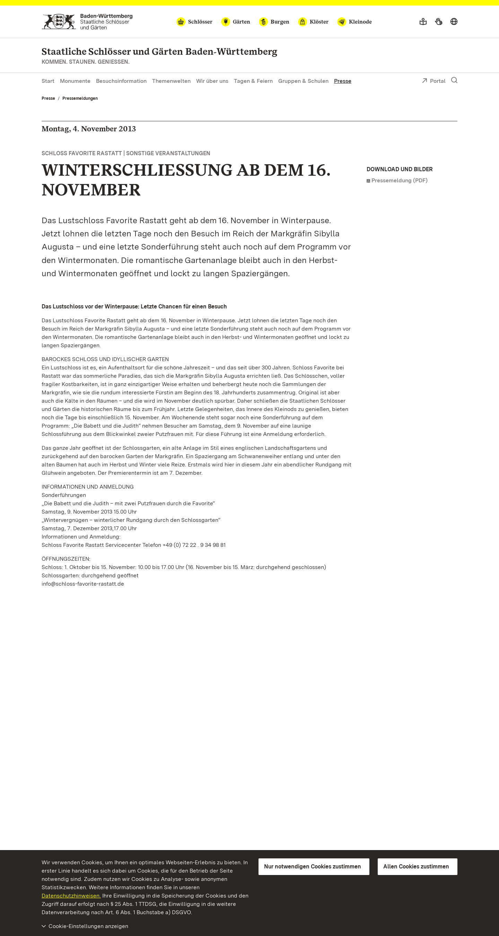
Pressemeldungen (80, 98)
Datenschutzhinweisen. (71, 895)
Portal (434, 81)
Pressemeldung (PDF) (399, 180)
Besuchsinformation (121, 81)
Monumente (75, 81)
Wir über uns (212, 81)
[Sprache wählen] (454, 21)
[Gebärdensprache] (438, 21)
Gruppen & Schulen (303, 81)
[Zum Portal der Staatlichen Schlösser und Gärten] (87, 21)
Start (48, 81)
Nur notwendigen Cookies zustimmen (312, 866)
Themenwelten (171, 81)
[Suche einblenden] (454, 80)
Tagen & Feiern (253, 81)
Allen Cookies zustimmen (416, 866)
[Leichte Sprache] (423, 21)
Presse (342, 81)
